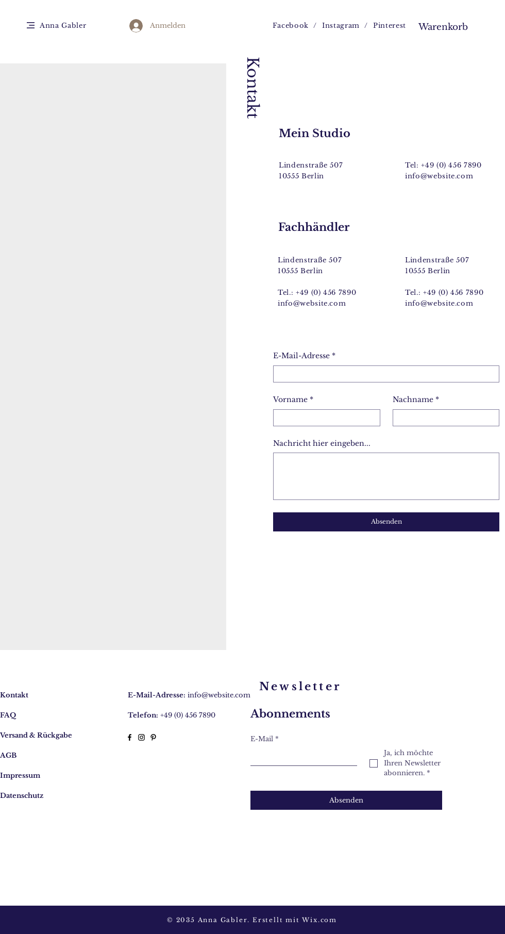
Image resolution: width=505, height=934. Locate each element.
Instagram (341, 25)
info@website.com (439, 176)
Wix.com (319, 920)
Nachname (416, 400)
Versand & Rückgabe (36, 735)
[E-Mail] (300, 756)
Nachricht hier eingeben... (322, 443)
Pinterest (389, 25)
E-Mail (264, 739)
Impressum (20, 775)
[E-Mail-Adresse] (383, 374)
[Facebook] (129, 737)
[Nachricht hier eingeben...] (386, 476)
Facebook (291, 25)
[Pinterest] (153, 737)
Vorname (293, 400)
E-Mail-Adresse (304, 356)
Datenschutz (21, 795)
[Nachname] (443, 418)
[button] (31, 25)
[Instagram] (141, 737)
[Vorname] (324, 418)
